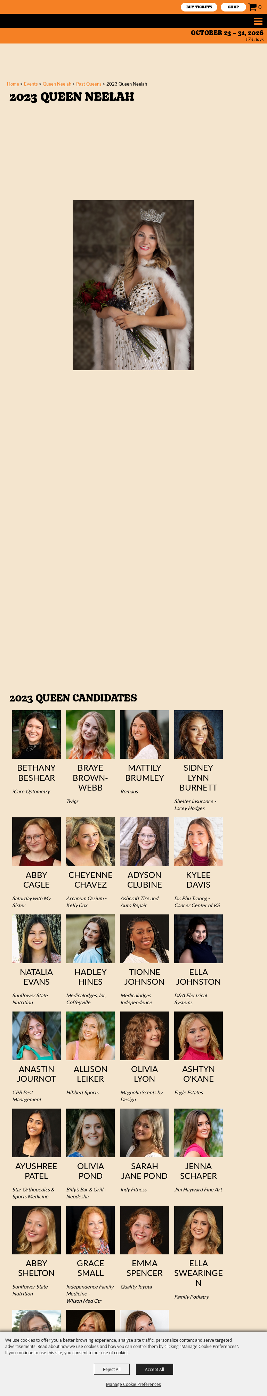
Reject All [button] (112, 1369)
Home (13, 84)
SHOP (233, 7)
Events (31, 84)
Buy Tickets (199, 7)
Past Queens (89, 84)
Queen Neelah (57, 84)
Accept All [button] (154, 1369)
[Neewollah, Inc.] (29, 21)
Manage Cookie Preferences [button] (133, 1384)
